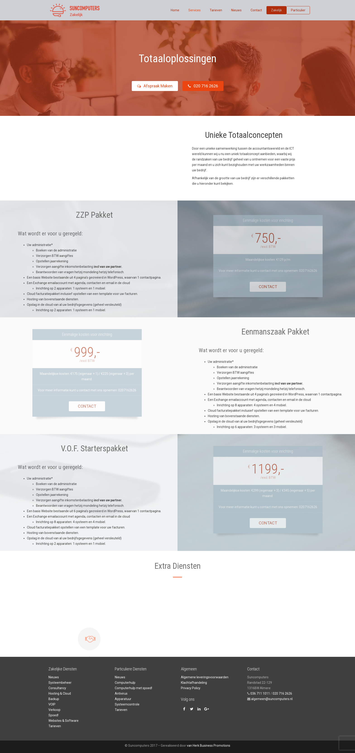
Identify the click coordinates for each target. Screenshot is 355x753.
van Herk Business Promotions (208, 745)
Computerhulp (125, 682)
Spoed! (53, 715)
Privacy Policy (190, 688)
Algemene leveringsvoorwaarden (204, 677)
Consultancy (57, 688)
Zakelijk (276, 10)
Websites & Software (63, 720)
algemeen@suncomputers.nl (271, 699)
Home (175, 10)
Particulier (298, 10)
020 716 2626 (206, 86)
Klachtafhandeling (194, 682)
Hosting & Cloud (59, 693)
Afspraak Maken (151, 86)
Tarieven (216, 10)
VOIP (51, 704)
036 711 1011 (260, 693)
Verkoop (54, 710)
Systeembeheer (60, 682)
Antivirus (121, 693)
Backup (53, 699)
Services (194, 10)
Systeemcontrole (127, 704)
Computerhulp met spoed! (133, 688)
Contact (256, 10)
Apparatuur (123, 699)
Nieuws (236, 10)
